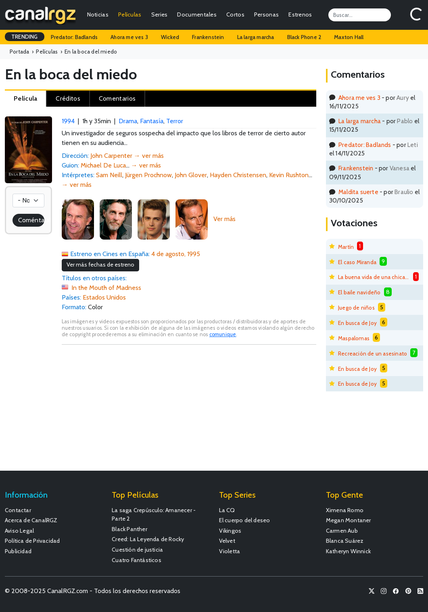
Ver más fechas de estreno (100, 264)
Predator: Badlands (74, 37)
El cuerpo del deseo (244, 520)
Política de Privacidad (32, 540)
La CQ (227, 510)
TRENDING (24, 36)
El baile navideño (359, 292)
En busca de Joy (357, 323)
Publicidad (18, 551)
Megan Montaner (348, 520)
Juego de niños (356, 307)
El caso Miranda (357, 262)
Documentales (197, 14)
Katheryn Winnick (348, 551)
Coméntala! (31, 220)
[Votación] (28, 200)
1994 (68, 121)
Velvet (227, 540)
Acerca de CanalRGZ (31, 520)
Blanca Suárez (345, 540)
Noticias (98, 14)
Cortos (235, 14)
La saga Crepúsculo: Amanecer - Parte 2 (154, 515)
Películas (130, 14)
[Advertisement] (189, 411)
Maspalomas (354, 338)
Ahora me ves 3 (129, 37)
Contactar (18, 510)
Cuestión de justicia (137, 549)
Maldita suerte (358, 192)
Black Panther (129, 529)
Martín (346, 247)
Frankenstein (208, 37)
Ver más (224, 219)
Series (159, 14)
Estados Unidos (104, 297)
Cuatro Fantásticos (136, 560)
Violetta (229, 551)
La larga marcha (255, 37)
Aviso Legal (19, 530)
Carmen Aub (342, 530)
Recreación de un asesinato (372, 353)
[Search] (359, 14)
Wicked (170, 37)
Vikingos (230, 530)
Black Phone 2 (304, 37)
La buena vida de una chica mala (374, 277)
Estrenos (300, 14)
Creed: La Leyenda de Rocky (148, 539)
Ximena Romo (344, 510)
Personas (266, 14)
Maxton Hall (348, 37)
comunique (222, 334)
